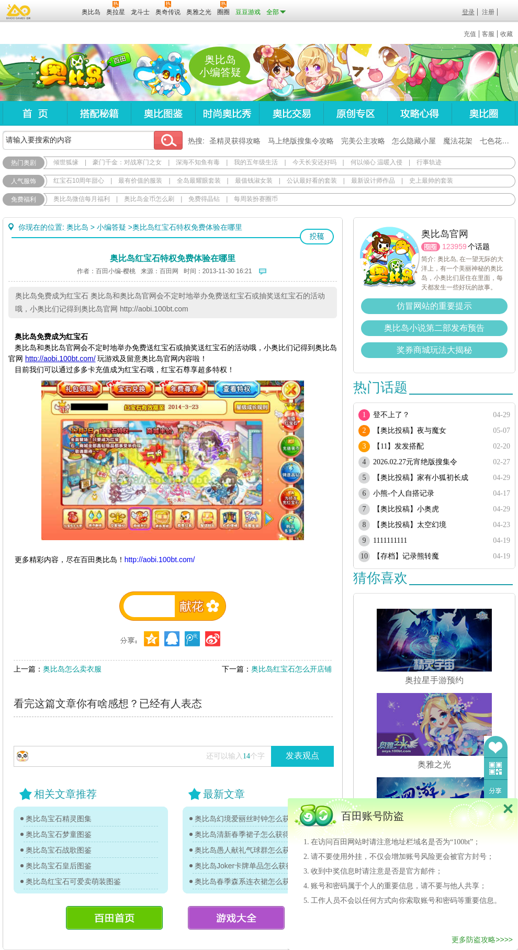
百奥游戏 (19, 11)
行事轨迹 (429, 162)
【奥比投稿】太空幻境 (409, 525)
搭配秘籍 (99, 113)
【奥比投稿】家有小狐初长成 (420, 478)
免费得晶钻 (204, 199)
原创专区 (355, 113)
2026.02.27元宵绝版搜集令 (415, 462)
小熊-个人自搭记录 (403, 493)
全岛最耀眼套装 (199, 180)
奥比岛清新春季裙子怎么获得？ (246, 834)
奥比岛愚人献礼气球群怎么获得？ (248, 850)
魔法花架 (457, 141)
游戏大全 (236, 918)
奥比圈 (483, 113)
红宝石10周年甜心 (78, 180)
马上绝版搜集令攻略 (301, 141)
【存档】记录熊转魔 (406, 556)
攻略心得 (419, 113)
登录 (468, 12)
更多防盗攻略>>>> (482, 939)
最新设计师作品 (373, 180)
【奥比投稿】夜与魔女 (409, 430)
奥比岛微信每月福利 (81, 199)
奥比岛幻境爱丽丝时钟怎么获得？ (248, 818)
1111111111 (390, 540)
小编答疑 (111, 227)
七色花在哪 (498, 141)
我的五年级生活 (256, 162)
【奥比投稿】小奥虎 (406, 509)
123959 (454, 246)
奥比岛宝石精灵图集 (59, 818)
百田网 (58, 11)
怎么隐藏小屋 (414, 141)
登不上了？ (391, 415)
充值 (470, 34)
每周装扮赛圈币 (256, 199)
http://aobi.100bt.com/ (160, 559)
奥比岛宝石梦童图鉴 (59, 834)
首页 (35, 113)
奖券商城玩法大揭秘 (434, 349)
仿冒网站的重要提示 (434, 305)
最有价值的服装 (140, 180)
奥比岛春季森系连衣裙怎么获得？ (248, 881)
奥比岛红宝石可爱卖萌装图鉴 (73, 881)
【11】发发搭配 (398, 446)
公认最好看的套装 (312, 180)
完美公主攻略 (363, 141)
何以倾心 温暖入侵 (376, 162)
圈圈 (430, 246)
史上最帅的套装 (431, 180)
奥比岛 (67, 72)
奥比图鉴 (163, 113)
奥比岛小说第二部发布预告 (434, 327)
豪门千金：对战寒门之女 (127, 162)
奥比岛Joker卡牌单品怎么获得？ (247, 866)
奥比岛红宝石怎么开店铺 (291, 669)
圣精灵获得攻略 (235, 141)
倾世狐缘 (65, 162)
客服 (488, 34)
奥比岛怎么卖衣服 (72, 669)
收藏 (506, 34)
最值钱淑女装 (254, 180)
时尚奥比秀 (227, 113)
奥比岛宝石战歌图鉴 (59, 850)
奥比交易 (291, 113)
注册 (488, 12)
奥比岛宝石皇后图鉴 (59, 866)
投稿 (317, 236)
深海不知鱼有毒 (198, 162)
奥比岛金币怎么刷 (149, 199)
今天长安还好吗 (314, 162)
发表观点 (302, 755)
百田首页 (114, 918)
